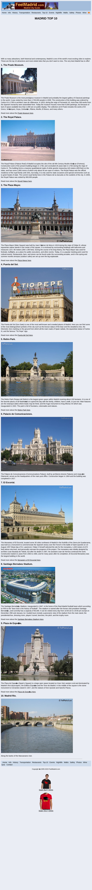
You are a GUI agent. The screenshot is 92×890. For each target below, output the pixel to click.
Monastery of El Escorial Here (29, 560)
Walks (65, 13)
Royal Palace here (25, 181)
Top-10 (45, 13)
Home (4, 13)
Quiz (3, 765)
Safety (71, 13)
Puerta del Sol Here (25, 335)
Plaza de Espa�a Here (27, 692)
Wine (84, 13)
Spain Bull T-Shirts (46, 789)
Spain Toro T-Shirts (46, 810)
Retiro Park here (24, 410)
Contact (10, 765)
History (15, 13)
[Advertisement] (46, 39)
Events (51, 13)
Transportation (24, 13)
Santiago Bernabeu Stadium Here (30, 619)
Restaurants (36, 13)
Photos (78, 13)
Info (9, 13)
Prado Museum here (25, 113)
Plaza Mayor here (24, 260)
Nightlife (59, 13)
